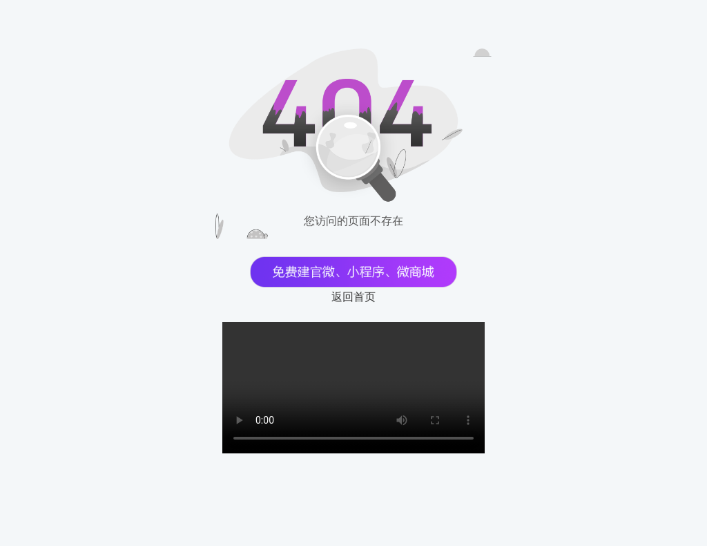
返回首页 (353, 297)
